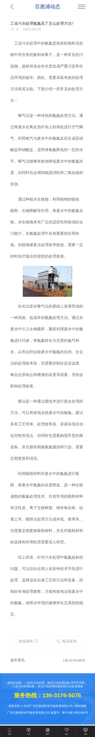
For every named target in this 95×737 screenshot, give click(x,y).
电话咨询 (66, 641)
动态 (66, 734)
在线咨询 (29, 641)
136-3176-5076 (74, 660)
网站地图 (80, 706)
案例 (47, 734)
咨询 (85, 734)
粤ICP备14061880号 (75, 712)
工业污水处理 (25, 43)
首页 (9, 734)
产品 (28, 734)
